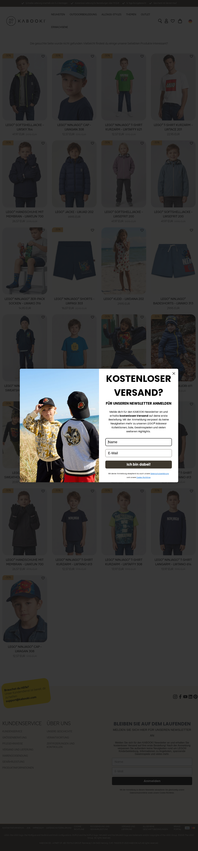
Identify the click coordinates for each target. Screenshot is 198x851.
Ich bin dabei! (139, 464)
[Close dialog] (174, 373)
